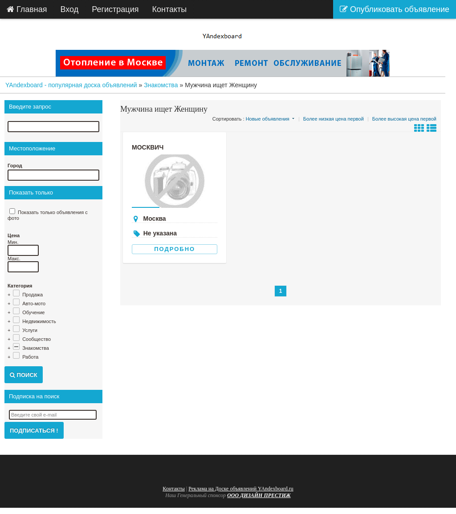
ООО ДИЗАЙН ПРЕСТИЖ (259, 495)
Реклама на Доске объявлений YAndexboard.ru (240, 489)
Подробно (174, 249)
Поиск (23, 375)
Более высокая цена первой (404, 118)
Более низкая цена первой (333, 118)
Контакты (174, 489)
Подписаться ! (34, 430)
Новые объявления (267, 118)
